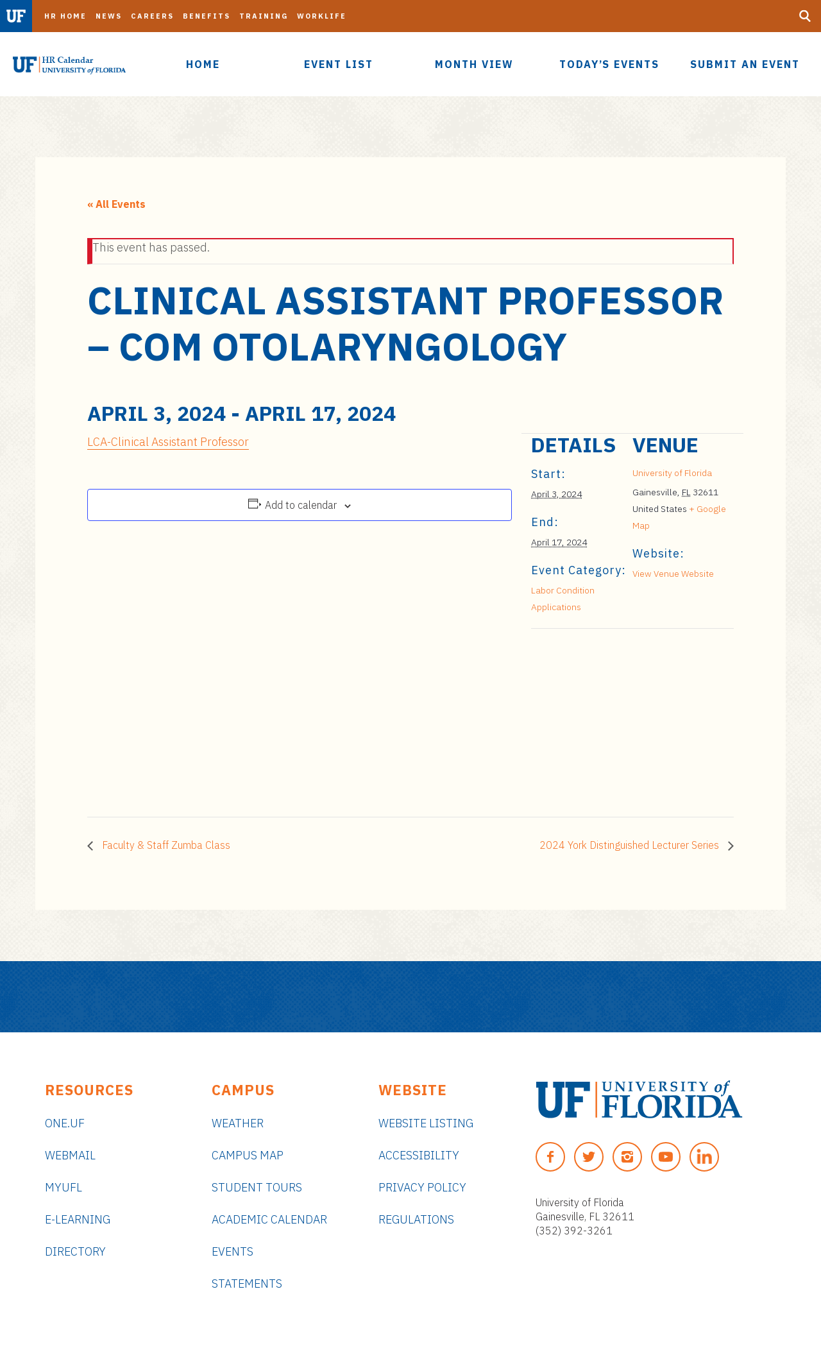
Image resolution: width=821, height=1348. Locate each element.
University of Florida (672, 473)
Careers (152, 16)
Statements (247, 1283)
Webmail (70, 1155)
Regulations (416, 1219)
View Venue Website (673, 573)
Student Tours (257, 1187)
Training (263, 16)
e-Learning (77, 1219)
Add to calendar (301, 505)
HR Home (65, 16)
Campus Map (248, 1155)
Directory (75, 1251)
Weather (238, 1123)
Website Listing (425, 1123)
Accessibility (418, 1155)
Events (232, 1251)
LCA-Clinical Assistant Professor (168, 441)
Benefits (206, 16)
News (109, 16)
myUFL (63, 1187)
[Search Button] (805, 16)
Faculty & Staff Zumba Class (164, 845)
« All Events (116, 204)
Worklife (321, 16)
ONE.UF (65, 1123)
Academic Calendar (269, 1219)
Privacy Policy (422, 1187)
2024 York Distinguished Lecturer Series (630, 845)
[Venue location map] (598, 717)
